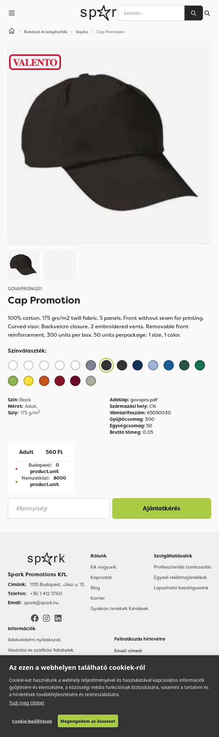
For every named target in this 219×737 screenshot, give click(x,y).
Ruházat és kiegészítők (45, 31)
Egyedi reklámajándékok (180, 577)
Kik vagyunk (103, 567)
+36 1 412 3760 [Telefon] (46, 593)
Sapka (82, 31)
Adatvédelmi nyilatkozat (34, 640)
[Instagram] (46, 618)
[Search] (193, 13)
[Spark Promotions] (102, 13)
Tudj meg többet (26, 702)
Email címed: (128, 651)
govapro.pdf (133, 400)
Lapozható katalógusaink (181, 588)
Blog (95, 588)
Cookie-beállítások (32, 721)
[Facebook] (34, 618)
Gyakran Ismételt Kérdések (119, 608)
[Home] (12, 32)
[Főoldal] (46, 559)
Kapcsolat (101, 577)
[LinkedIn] (58, 618)
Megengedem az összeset (87, 721)
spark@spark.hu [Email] (41, 603)
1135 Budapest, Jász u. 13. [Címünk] (57, 584)
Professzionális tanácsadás (182, 567)
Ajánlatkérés (161, 508)
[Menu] (12, 13)
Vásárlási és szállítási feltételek (40, 650)
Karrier (98, 598)
